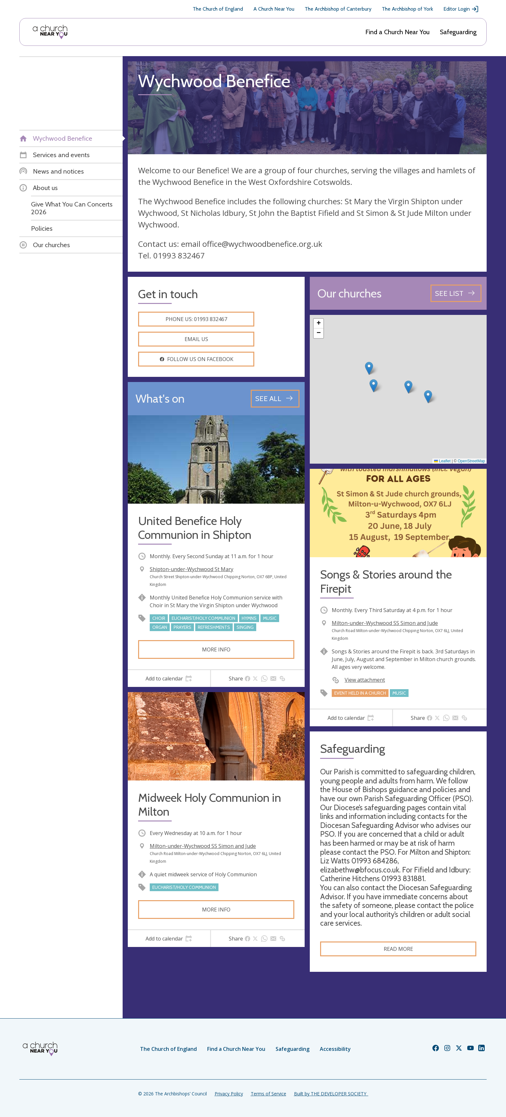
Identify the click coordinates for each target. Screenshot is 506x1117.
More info (216, 649)
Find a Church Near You (397, 32)
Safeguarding (458, 32)
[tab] (169, 678)
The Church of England (218, 9)
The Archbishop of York (407, 9)
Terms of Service (268, 1094)
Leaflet (442, 461)
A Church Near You (273, 9)
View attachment (365, 679)
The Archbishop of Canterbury (338, 9)
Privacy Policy (229, 1094)
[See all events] (275, 398)
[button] (373, 385)
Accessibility (335, 1048)
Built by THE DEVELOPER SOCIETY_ (331, 1094)
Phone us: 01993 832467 (196, 319)
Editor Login (461, 9)
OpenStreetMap (471, 461)
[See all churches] (455, 293)
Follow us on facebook (196, 359)
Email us (196, 339)
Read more (398, 948)
